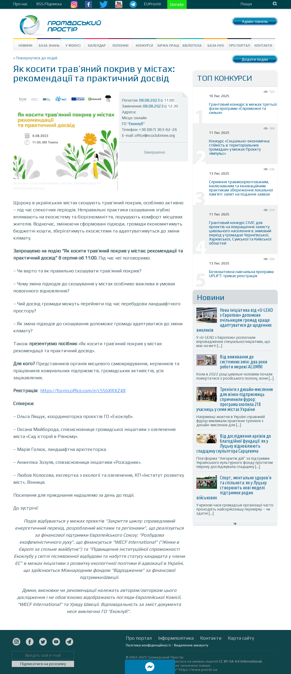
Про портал (239, 45)
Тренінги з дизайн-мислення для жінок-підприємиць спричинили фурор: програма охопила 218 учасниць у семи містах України (234, 399)
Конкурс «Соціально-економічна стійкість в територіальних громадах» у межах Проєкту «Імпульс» (239, 147)
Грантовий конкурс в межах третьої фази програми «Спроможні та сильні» (243, 108)
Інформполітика (176, 638)
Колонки (120, 45)
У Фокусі (73, 45)
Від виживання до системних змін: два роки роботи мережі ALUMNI (243, 361)
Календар (97, 45)
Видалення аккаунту (191, 645)
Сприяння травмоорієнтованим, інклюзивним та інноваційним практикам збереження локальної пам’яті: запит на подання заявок (241, 187)
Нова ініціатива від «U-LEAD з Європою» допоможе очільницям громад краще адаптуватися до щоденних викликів (234, 320)
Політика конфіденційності (148, 645)
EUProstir (152, 3)
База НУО (216, 45)
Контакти (263, 45)
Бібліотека (192, 45)
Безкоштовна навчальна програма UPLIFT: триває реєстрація (241, 273)
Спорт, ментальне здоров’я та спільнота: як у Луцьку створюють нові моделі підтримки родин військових (233, 487)
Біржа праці (168, 45)
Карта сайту (241, 638)
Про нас (20, 3)
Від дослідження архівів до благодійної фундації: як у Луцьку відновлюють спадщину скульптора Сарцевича (233, 443)
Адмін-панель (255, 21)
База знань (49, 45)
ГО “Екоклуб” (133, 124)
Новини (25, 45)
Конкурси (144, 45)
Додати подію (255, 59)
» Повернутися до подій (35, 57)
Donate (177, 4)
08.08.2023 (149, 100)
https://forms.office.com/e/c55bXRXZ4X (83, 390)
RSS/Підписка (49, 3)
